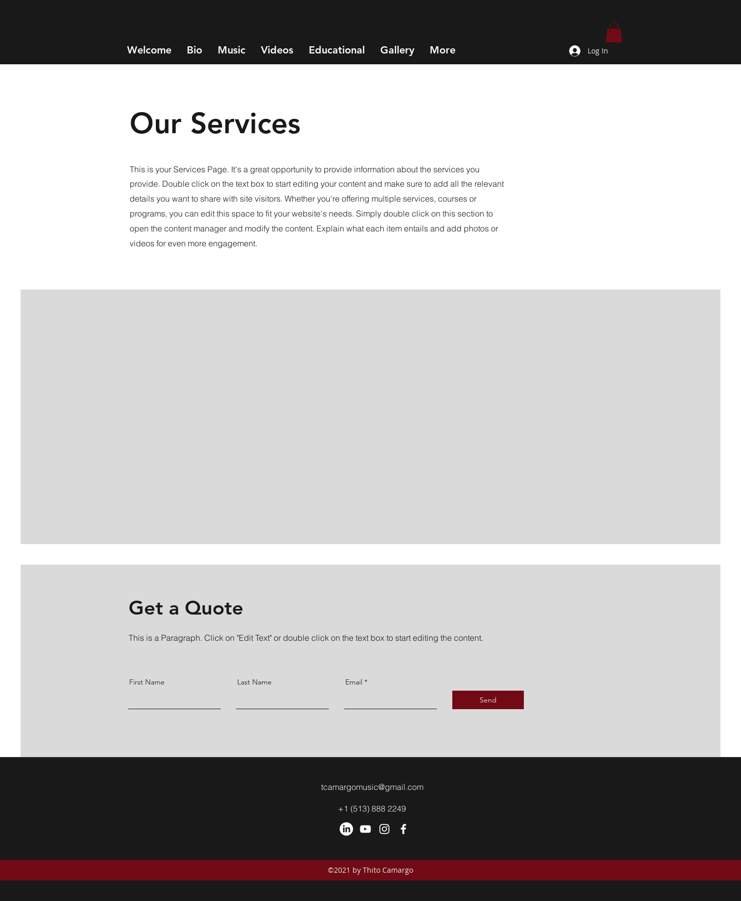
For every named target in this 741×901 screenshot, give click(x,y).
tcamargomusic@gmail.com (372, 787)
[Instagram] (384, 829)
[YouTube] (365, 829)
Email (353, 682)
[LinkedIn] (346, 829)
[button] (614, 32)
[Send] (488, 700)
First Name (147, 682)
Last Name (254, 682)
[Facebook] (403, 829)
